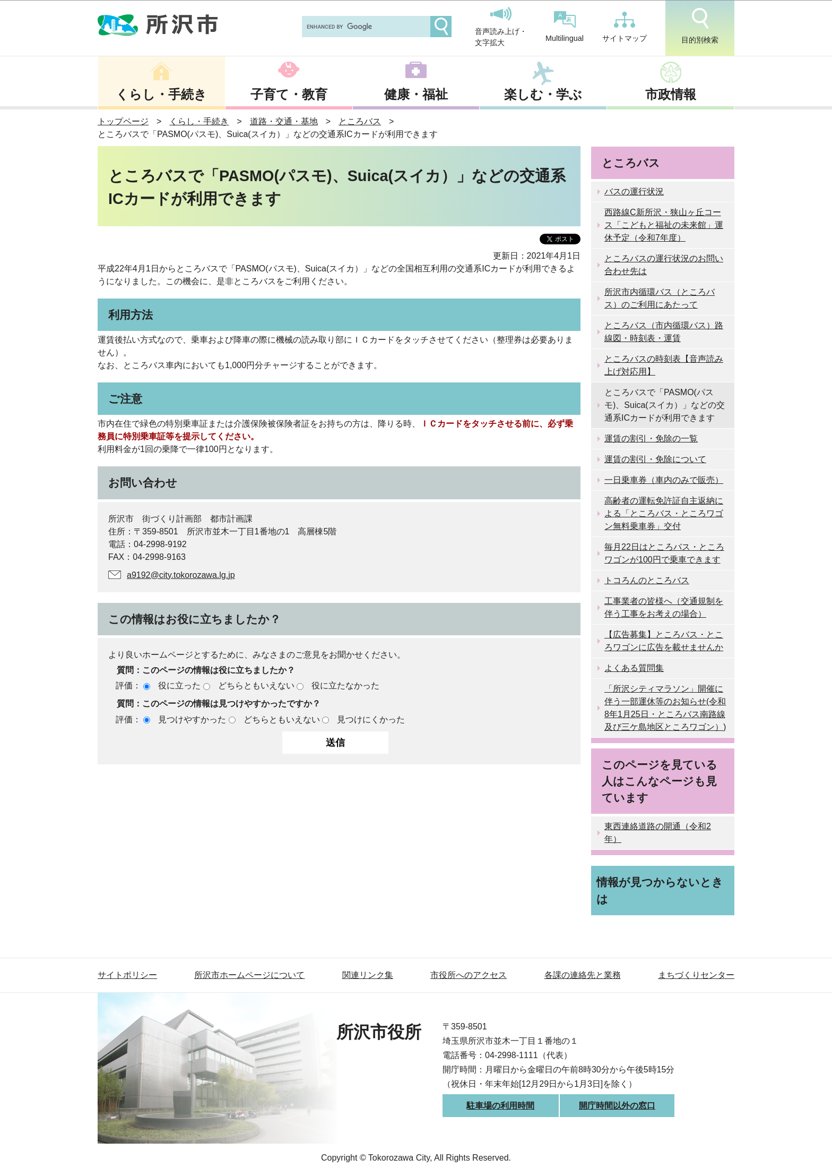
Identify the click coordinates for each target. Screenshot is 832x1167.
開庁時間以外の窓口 (617, 1105)
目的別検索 (699, 26)
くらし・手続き (161, 94)
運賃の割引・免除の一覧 (651, 438)
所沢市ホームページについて (249, 974)
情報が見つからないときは (659, 890)
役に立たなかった (345, 685)
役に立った (179, 685)
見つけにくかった (371, 719)
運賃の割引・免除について (655, 459)
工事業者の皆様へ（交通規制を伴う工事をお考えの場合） (663, 607)
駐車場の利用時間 (500, 1105)
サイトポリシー (127, 974)
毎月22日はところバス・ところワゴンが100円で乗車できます (664, 553)
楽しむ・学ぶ (543, 94)
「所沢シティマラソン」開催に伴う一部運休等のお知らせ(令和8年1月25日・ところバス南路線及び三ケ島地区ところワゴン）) (665, 707)
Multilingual (564, 26)
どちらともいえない (256, 685)
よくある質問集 (634, 667)
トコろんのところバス (646, 580)
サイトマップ (624, 27)
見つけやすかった (192, 719)
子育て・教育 (288, 94)
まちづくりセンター (696, 974)
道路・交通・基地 (284, 121)
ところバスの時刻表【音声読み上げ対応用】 (663, 365)
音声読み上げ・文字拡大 (501, 27)
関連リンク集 (367, 974)
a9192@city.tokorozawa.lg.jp (181, 575)
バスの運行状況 (634, 191)
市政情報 (670, 94)
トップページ (123, 121)
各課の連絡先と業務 (582, 974)
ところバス (360, 121)
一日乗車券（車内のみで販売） (663, 479)
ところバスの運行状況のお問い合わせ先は (663, 265)
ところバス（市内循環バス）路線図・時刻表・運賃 (663, 332)
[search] (365, 26)
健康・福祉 (416, 94)
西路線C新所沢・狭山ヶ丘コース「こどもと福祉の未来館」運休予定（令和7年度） (663, 225)
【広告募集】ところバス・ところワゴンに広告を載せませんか (663, 641)
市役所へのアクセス (468, 974)
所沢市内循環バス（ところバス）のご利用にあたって (659, 298)
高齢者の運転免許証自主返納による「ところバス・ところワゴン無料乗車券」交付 (663, 513)
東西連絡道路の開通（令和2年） (657, 833)
